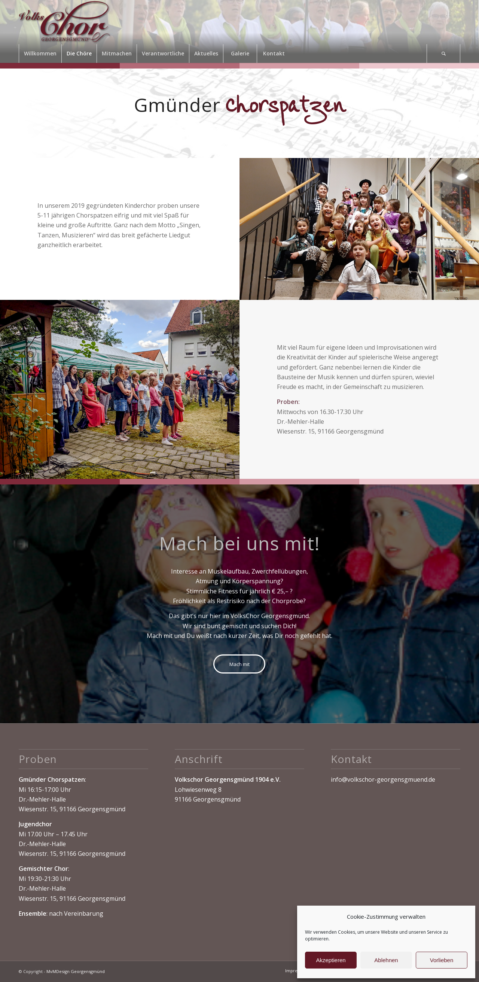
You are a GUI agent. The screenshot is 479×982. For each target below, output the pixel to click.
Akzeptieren (330, 960)
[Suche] (443, 53)
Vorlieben (442, 960)
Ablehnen (386, 960)
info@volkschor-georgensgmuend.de (383, 779)
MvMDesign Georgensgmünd (75, 971)
